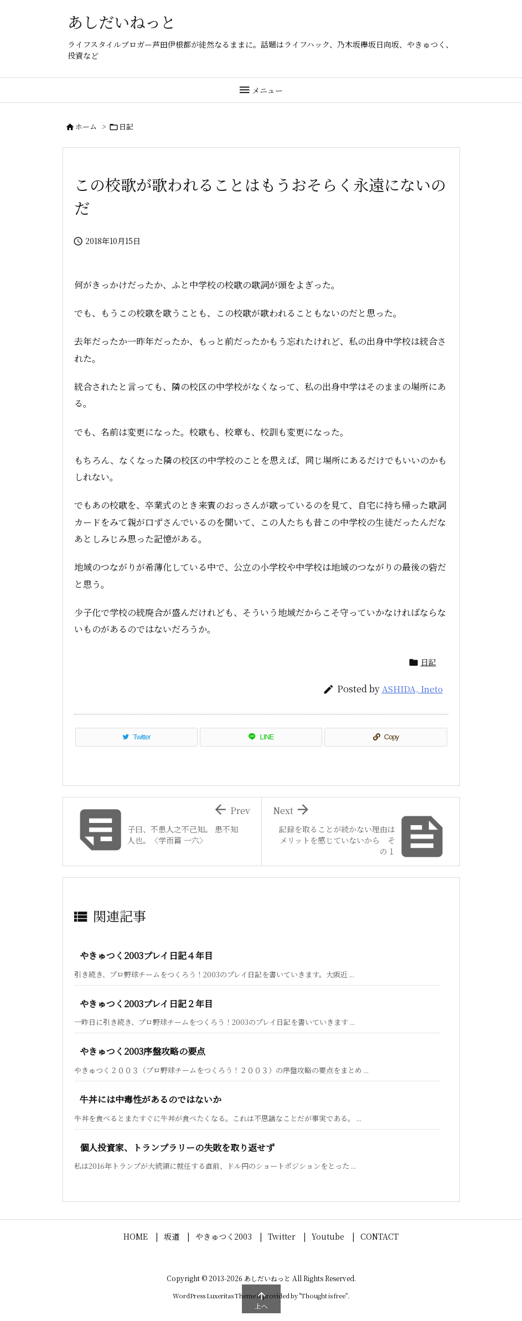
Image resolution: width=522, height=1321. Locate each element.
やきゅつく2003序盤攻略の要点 (142, 1051)
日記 (126, 126)
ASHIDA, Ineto (412, 689)
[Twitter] (136, 737)
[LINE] (261, 737)
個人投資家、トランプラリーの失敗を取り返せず (177, 1147)
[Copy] (385, 737)
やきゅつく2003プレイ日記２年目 (151, 1003)
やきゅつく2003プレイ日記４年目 (146, 955)
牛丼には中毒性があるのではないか (150, 1099)
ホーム (86, 126)
